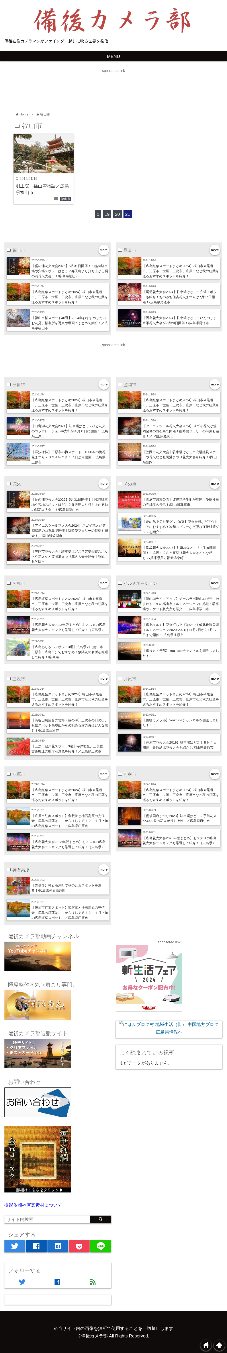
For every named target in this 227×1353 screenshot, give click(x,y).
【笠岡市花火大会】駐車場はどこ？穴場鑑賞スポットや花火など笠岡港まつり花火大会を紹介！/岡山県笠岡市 (181, 457)
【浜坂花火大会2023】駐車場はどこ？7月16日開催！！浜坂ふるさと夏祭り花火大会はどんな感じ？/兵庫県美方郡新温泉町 (179, 553)
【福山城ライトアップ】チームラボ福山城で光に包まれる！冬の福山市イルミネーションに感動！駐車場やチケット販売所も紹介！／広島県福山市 (181, 604)
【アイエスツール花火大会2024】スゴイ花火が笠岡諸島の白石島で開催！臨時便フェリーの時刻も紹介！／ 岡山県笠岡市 (181, 431)
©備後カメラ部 (93, 1335)
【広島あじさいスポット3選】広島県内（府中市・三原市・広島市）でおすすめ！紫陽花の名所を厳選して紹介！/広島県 (69, 652)
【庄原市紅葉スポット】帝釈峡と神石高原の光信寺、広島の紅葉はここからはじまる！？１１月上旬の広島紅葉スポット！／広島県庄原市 (69, 821)
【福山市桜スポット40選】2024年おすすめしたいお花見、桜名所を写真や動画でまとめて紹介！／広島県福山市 (69, 323)
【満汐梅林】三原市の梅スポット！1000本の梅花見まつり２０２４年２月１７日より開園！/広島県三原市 (68, 457)
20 (117, 214)
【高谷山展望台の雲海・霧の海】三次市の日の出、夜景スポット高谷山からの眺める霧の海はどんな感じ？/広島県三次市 (69, 725)
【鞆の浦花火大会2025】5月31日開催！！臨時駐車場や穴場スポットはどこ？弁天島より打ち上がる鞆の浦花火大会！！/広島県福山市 (69, 271)
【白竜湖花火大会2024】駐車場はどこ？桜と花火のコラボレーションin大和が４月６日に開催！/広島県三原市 (69, 431)
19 (107, 214)
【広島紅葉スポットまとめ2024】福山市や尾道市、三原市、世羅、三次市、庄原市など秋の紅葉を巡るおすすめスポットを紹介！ (69, 297)
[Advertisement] (80, 84)
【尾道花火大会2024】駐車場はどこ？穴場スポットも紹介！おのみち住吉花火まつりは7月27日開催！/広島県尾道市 (180, 297)
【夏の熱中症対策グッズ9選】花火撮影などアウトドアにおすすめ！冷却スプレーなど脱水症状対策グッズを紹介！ (181, 527)
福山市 (65, 199)
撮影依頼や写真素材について (33, 1205)
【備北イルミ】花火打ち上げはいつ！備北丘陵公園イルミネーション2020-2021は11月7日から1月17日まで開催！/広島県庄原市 (181, 630)
